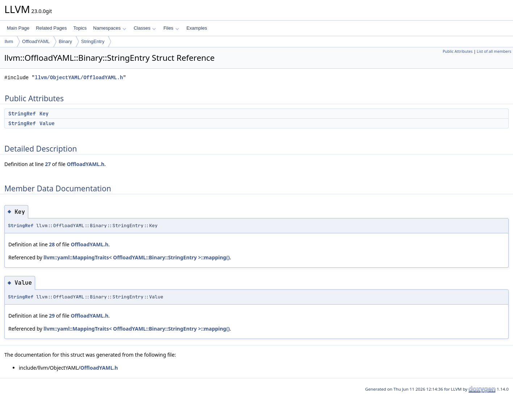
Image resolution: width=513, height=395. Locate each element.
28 (52, 244)
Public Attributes (458, 51)
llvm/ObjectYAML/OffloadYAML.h (79, 77)
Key (44, 113)
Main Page (18, 28)
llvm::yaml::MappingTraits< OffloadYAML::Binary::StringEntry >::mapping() (136, 257)
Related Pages (51, 28)
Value (47, 123)
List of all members (494, 51)
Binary (65, 41)
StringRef (22, 113)
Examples (196, 28)
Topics (80, 28)
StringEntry (92, 41)
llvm (9, 41)
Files (171, 28)
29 (52, 315)
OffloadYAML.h (85, 164)
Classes (145, 28)
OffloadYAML (36, 41)
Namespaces (109, 28)
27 (48, 164)
